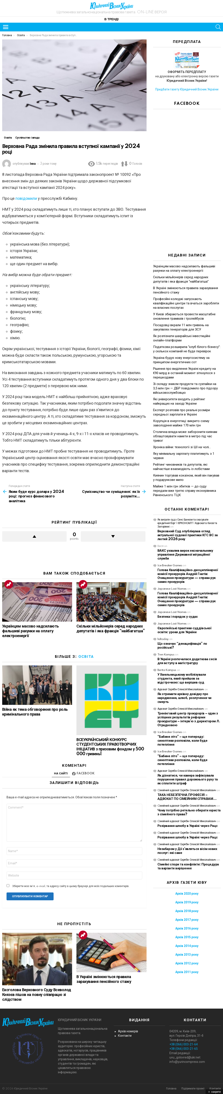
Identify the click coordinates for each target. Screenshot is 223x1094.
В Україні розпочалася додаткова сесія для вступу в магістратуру (187, 661)
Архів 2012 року (186, 963)
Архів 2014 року (186, 946)
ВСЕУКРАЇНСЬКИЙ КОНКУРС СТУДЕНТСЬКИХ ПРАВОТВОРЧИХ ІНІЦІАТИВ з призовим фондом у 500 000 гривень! (110, 747)
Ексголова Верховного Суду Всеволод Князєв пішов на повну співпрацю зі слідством (36, 995)
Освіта (86, 657)
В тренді (111, 19)
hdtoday (163, 639)
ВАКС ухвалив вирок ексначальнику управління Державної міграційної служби (185, 554)
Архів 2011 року (186, 972)
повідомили (26, 198)
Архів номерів (128, 1031)
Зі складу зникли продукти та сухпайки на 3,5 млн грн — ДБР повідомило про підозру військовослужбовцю (185, 388)
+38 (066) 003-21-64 (183, 1044)
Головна (171, 1088)
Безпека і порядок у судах (177, 617)
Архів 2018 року (186, 911)
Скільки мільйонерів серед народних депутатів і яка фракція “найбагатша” (110, 628)
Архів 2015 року (186, 937)
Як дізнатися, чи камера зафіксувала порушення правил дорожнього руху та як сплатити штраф (187, 779)
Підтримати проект (192, 1088)
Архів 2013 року (186, 954)
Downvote (113, 536)
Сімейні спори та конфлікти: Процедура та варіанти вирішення (188, 866)
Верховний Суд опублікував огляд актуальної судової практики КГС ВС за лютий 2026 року (187, 535)
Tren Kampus (165, 654)
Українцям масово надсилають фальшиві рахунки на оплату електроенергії (30, 631)
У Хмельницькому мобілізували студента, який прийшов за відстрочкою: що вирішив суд (181, 678)
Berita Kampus (166, 670)
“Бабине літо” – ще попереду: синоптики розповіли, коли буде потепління (182, 740)
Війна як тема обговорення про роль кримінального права (35, 712)
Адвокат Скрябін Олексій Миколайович (180, 689)
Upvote (34, 536)
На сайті (61, 773)
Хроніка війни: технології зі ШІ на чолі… (182, 447)
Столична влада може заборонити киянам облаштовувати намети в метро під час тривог (185, 436)
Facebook (86, 773)
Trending (8, 584)
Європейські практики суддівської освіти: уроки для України (184, 630)
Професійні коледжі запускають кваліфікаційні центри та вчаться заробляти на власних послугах (186, 303)
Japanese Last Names (172, 588)
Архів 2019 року (186, 902)
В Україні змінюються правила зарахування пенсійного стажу (103, 979)
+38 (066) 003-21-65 (183, 1048)
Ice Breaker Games (169, 565)
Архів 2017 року (186, 919)
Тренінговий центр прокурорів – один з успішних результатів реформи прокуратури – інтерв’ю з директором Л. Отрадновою (188, 719)
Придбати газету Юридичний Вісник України (186, 89)
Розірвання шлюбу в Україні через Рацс (187, 826)
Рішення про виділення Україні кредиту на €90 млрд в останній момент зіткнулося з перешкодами (184, 373)
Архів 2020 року (186, 893)
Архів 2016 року (186, 928)
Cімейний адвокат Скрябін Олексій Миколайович (186, 790)
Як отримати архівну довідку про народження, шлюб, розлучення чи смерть (184, 698)
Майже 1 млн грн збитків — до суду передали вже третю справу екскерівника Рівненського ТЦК (184, 490)
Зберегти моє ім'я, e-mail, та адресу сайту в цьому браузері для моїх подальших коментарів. (71, 886)
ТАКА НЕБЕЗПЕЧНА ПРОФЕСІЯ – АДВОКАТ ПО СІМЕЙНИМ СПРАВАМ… (186, 797)
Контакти (125, 1035)
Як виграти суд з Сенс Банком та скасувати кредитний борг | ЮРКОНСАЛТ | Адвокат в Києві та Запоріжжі (187, 523)
